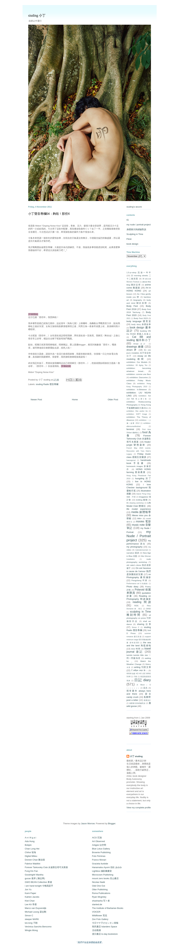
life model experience (139, 509)
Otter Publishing (100, 889)
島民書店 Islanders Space (104, 926)
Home (75, 399)
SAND (148, 609)
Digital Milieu (31, 856)
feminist (130, 429)
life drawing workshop (135, 503)
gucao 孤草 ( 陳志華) (35, 878)
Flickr (129, 239)
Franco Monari (99, 859)
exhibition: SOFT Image (137, 414)
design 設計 (140, 344)
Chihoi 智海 (30, 852)
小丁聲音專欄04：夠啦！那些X (49, 213)
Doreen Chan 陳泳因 (35, 859)
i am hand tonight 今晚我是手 (39, 886)
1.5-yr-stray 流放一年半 (139, 272)
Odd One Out (98, 886)
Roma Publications (101, 893)
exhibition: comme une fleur (139, 374)
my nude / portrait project (139, 224)
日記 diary (142, 680)
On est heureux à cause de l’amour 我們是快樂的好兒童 (139, 571)
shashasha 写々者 (101, 900)
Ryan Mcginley (99, 897)
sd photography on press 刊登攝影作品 (139, 618)
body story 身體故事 (141, 324)
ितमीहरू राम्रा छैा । (139, 670)
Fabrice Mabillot (32, 863)
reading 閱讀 (142, 602)
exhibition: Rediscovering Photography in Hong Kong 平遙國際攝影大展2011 (139, 405)
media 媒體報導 (141, 512)
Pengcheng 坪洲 (139, 580)
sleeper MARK (32, 919)
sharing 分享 (144, 624)
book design (132, 244)
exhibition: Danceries (139, 377)
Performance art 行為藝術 (137, 583)
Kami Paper (30, 893)
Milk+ (139, 518)
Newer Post (36, 399)
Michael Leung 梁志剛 (35, 912)
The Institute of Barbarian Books (107, 908)
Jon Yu (28, 889)
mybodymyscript (141, 550)
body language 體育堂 (139, 321)
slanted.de (97, 904)
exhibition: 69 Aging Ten (137, 365)
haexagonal (131, 460)
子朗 (135, 676)
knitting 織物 (142, 500)
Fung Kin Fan (31, 871)
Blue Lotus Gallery (101, 848)
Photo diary (132, 586)
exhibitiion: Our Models (137, 362)
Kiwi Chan (30, 900)
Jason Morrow (88, 823)
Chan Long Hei (32, 848)
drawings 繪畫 (135, 346)
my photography (135, 547)
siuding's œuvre (134, 207)
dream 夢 (132, 350)
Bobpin (28, 845)
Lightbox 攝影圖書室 (102, 871)
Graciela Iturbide (100, 863)
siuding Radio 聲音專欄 (47, 384)
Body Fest (132, 306)
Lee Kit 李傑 (31, 904)
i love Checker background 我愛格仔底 (139, 487)
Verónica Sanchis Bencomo (38, 926)
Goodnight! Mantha (34, 874)
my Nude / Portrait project (139, 536)
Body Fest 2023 (141, 318)
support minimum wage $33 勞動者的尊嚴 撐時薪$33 (139, 640)
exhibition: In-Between (137, 389)
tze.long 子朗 (31, 923)
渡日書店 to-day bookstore (105, 934)
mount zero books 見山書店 (105, 878)
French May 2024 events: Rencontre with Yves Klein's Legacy (139, 451)
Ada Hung (30, 841)
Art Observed (98, 841)
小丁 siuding (136, 756)
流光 (145, 688)
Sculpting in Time (135, 234)
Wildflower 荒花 (99, 915)
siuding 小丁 (37, 15)
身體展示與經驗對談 (136, 229)
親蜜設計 (147, 700)
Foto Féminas (98, 856)
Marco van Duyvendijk (35, 908)
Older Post (113, 399)
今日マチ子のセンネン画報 (105, 923)
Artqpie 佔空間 (99, 845)
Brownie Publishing (101, 852)
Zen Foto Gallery (100, 919)
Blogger (111, 823)
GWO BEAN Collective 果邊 (38, 882)
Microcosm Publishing (102, 874)
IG (128, 220)
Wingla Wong (31, 930)
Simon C (135, 627)
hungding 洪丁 (143, 478)
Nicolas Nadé (98, 882)
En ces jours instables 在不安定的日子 (139, 353)
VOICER (96, 912)
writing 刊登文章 (142, 667)
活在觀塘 (96, 930)
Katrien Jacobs (32, 897)
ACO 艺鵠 (97, 837)
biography (137, 300)
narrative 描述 (133, 553)
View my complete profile (139, 807)
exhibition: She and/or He (137, 411)
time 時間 (135, 649)
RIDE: (136, 606)
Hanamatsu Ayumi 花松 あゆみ (107, 867)
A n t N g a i (30, 837)
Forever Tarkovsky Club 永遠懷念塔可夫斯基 (139, 438)
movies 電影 (143, 521)
